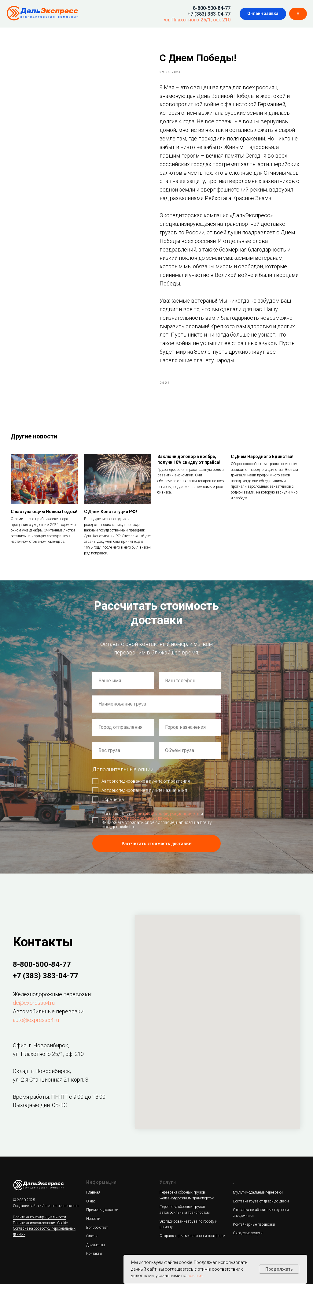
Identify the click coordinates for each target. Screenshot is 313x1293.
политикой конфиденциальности (166, 823)
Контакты (94, 1263)
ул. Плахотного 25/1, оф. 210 (197, 20)
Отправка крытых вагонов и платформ (192, 1245)
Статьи (92, 1245)
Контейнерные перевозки (254, 1233)
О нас (91, 1210)
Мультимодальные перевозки (258, 1201)
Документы (95, 1254)
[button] (263, 14)
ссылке (194, 1275)
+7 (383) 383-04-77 (208, 14)
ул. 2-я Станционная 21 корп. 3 (50, 1088)
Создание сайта (26, 1215)
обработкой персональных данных (136, 827)
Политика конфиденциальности (39, 1226)
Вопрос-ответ (97, 1236)
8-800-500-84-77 (211, 8)
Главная (93, 1201)
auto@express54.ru (36, 1029)
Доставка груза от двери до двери (261, 1210)
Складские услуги (248, 1242)
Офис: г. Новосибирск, (41, 1054)
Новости (93, 1227)
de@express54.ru (34, 1011)
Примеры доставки (102, 1219)
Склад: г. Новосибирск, (42, 1080)
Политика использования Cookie (40, 1232)
